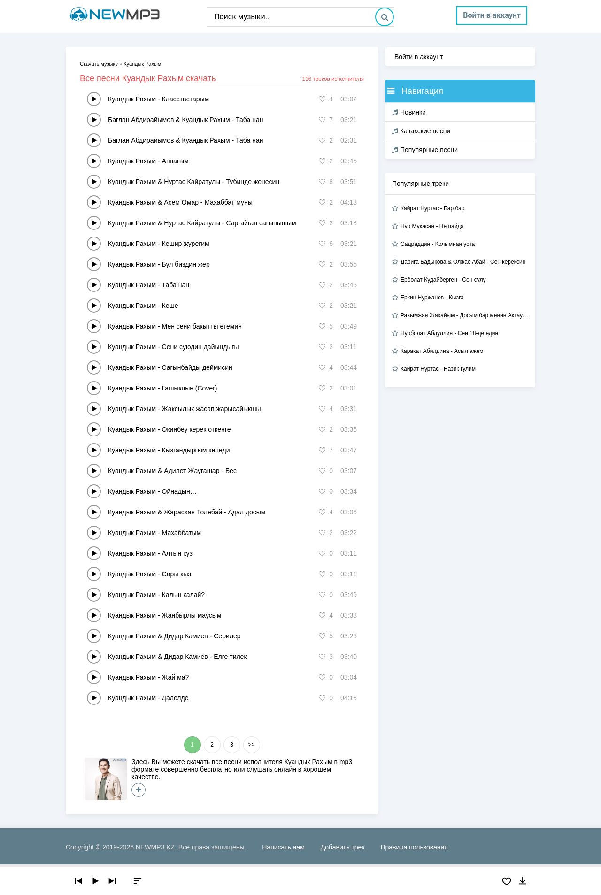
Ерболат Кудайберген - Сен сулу (443, 279)
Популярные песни (425, 149)
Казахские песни (421, 131)
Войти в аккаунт (492, 15)
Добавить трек (343, 847)
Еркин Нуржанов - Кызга (432, 297)
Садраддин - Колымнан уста (438, 244)
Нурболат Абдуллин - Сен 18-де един (449, 333)
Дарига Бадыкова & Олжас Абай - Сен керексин (463, 262)
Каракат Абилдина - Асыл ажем (442, 351)
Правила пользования (414, 847)
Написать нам (283, 847)
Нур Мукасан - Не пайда (432, 226)
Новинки (409, 112)
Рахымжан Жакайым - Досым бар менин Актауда (464, 315)
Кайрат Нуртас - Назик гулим (438, 369)
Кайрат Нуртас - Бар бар (432, 208)
